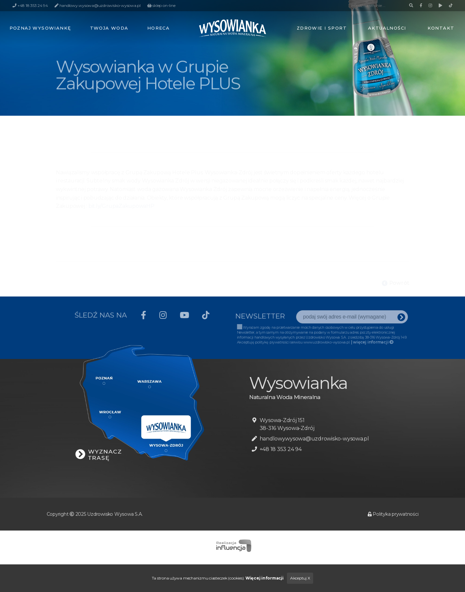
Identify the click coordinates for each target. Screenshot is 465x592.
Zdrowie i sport (322, 28)
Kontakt (441, 28)
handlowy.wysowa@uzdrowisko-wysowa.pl (314, 439)
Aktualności (387, 28)
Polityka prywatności (393, 514)
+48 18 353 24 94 (281, 449)
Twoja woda (109, 28)
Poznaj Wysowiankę (40, 28)
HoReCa (158, 28)
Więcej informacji (264, 578)
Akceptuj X (300, 578)
